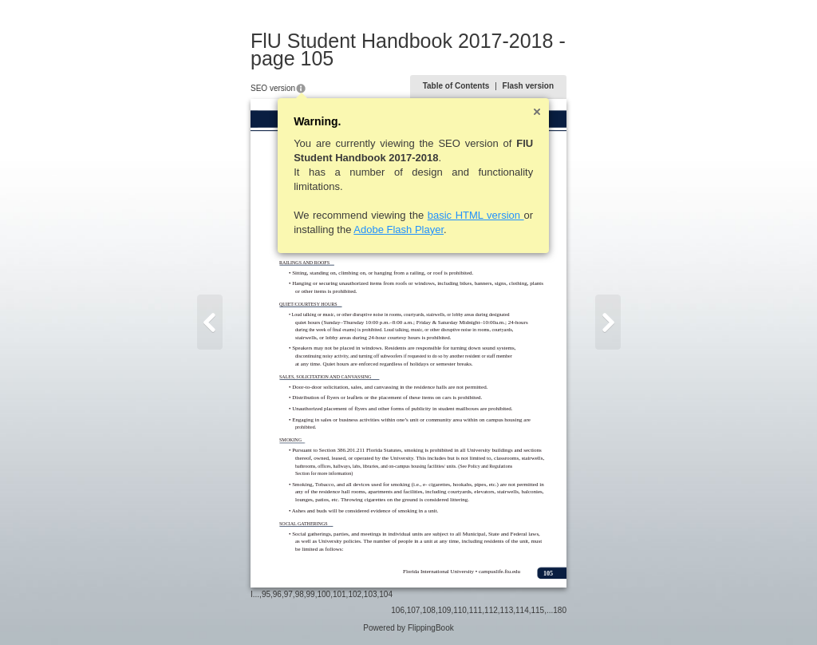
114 (522, 610)
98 (299, 594)
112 (491, 610)
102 (354, 594)
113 (507, 610)
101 (339, 594)
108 (429, 610)
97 (288, 594)
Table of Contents (456, 85)
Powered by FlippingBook (408, 627)
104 (386, 594)
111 (476, 610)
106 (398, 610)
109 (445, 610)
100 (323, 594)
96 (277, 594)
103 (370, 594)
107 (413, 610)
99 (310, 594)
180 (559, 610)
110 (460, 610)
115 (538, 610)
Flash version (528, 85)
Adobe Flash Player (398, 229)
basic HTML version (476, 215)
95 (266, 594)
